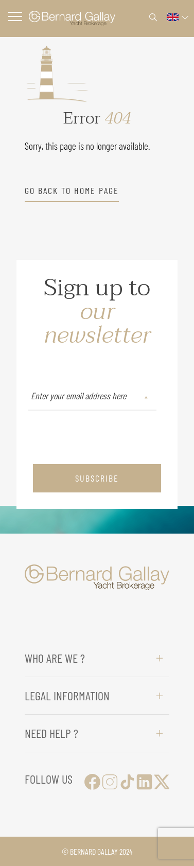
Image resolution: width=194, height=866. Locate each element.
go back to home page (72, 190)
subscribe (97, 478)
